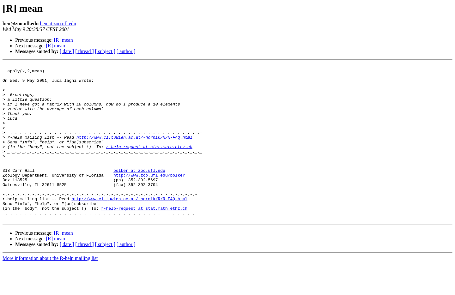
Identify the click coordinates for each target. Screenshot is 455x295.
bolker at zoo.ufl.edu (139, 192)
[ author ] (126, 51)
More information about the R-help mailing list (50, 289)
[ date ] (67, 51)
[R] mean (63, 40)
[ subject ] (105, 51)
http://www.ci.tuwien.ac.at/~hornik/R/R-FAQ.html (134, 152)
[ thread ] (84, 51)
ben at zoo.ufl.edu (58, 23)
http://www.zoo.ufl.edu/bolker (149, 198)
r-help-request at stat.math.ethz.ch (149, 163)
